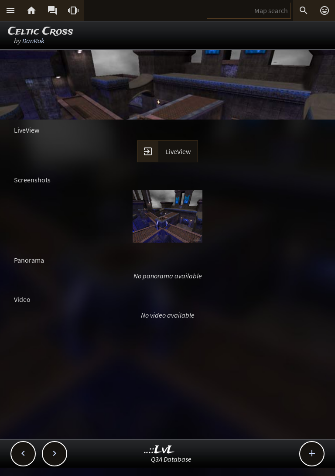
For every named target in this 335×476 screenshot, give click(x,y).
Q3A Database (171, 459)
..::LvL (159, 450)
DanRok (33, 40)
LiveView (178, 151)
